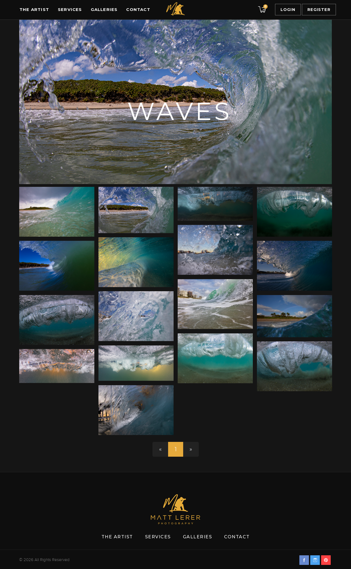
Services (70, 9)
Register (318, 9)
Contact (138, 9)
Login (288, 9)
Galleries (104, 9)
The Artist (34, 9)
